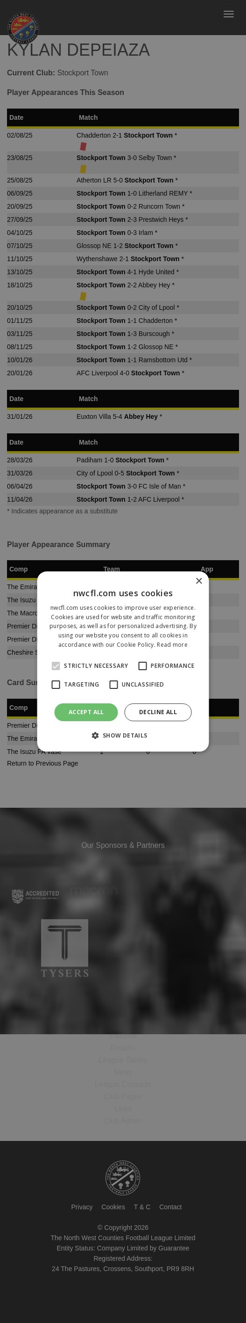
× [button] (198, 581)
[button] (122, 735)
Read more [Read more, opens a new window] (172, 645)
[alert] (123, 661)
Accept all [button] (86, 712)
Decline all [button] (158, 712)
